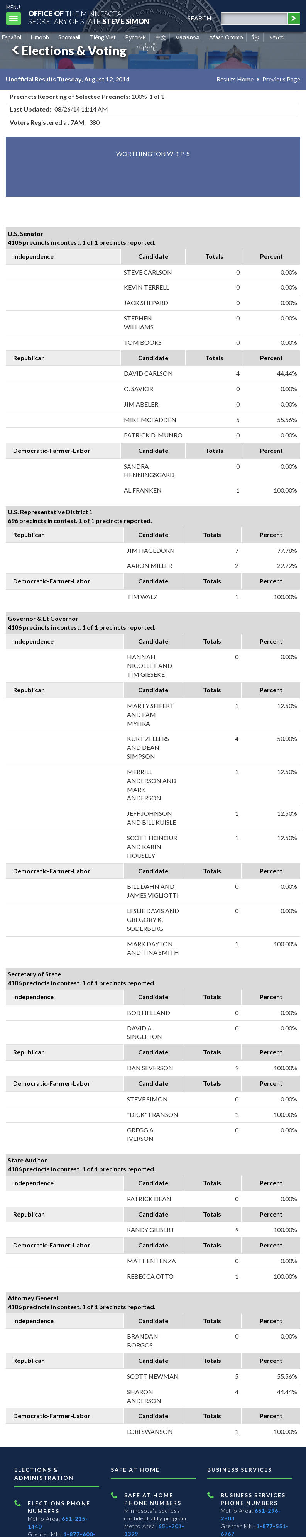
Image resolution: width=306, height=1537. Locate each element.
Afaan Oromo (226, 37)
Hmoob (40, 37)
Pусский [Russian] (135, 37)
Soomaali (69, 37)
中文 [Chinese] (161, 37)
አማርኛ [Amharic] (277, 37)
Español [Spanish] (11, 37)
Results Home (235, 79)
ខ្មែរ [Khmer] (256, 37)
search (199, 18)
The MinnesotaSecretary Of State (88, 17)
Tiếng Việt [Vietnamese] (103, 37)
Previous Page (281, 79)
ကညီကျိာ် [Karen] (147, 46)
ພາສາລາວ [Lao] (187, 37)
